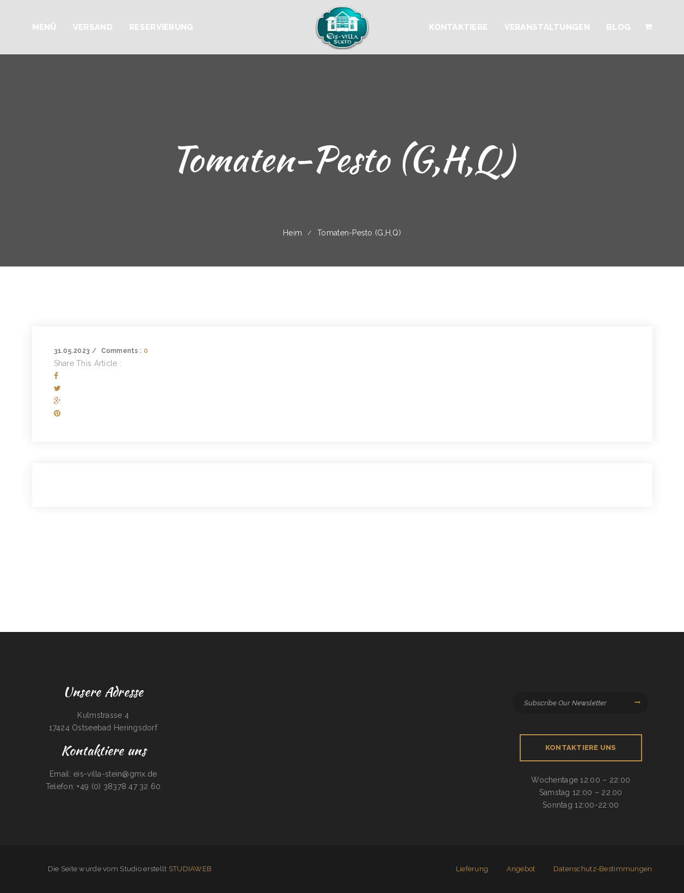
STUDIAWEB (190, 869)
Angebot (521, 869)
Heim (292, 232)
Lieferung (472, 869)
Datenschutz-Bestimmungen (602, 869)
